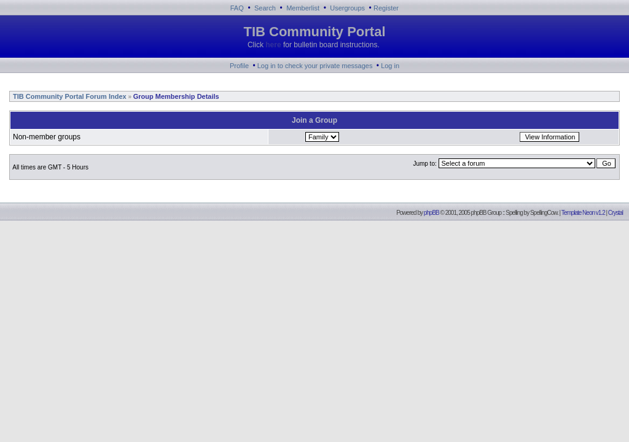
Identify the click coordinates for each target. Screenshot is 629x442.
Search (265, 8)
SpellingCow (543, 212)
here (273, 45)
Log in (390, 65)
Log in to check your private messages (315, 65)
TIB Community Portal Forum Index (69, 96)
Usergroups (347, 8)
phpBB (431, 212)
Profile (239, 65)
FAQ (237, 8)
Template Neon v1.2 (583, 212)
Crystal (615, 212)
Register (386, 8)
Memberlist (302, 8)
